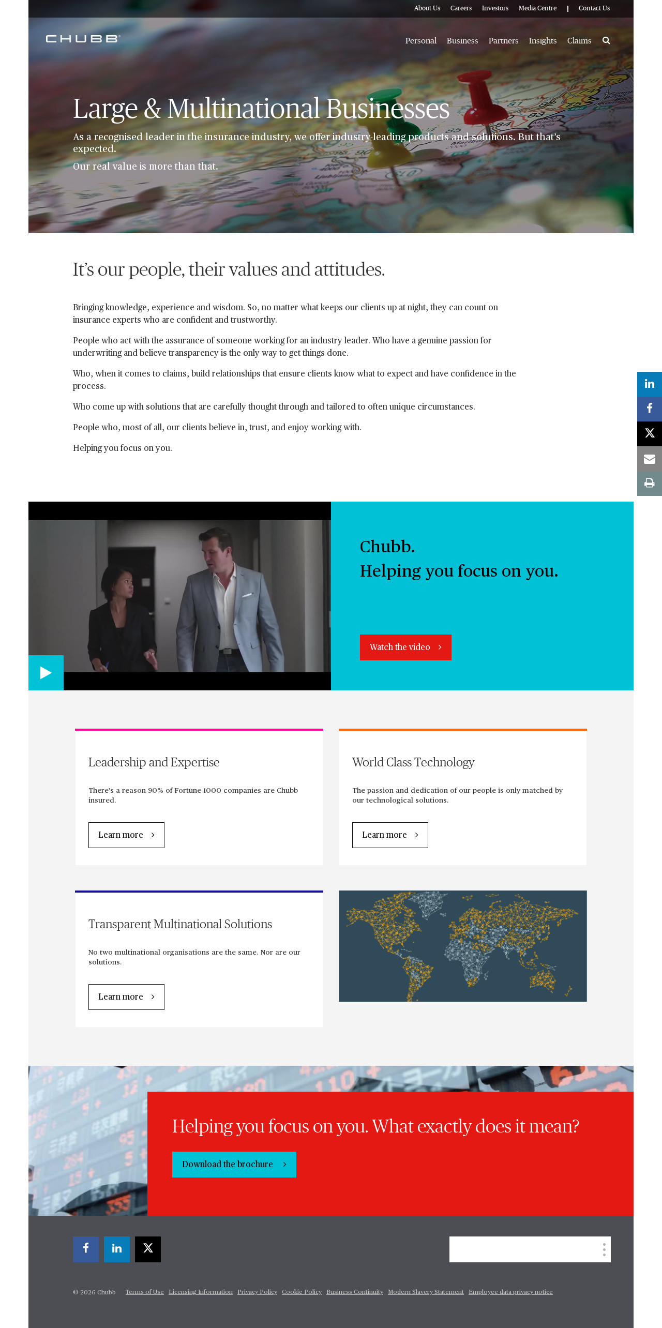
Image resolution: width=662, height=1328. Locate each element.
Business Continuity (354, 1292)
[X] (148, 1249)
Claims (579, 41)
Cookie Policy (302, 1292)
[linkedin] (117, 1249)
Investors (495, 8)
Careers (461, 8)
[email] (649, 458)
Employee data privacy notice (511, 1292)
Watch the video (400, 648)
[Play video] (46, 672)
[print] (649, 483)
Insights (543, 41)
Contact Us (594, 8)
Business (462, 41)
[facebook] (86, 1249)
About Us (427, 8)
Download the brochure (228, 1165)
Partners (504, 41)
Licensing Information (201, 1292)
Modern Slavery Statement (426, 1292)
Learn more (120, 836)
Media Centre (537, 8)
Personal (421, 41)
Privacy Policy (257, 1292)
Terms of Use (145, 1292)
